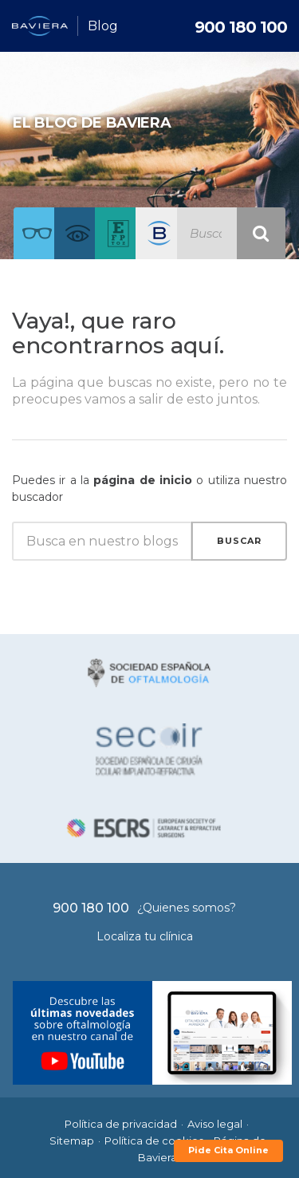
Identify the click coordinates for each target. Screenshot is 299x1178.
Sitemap (71, 1140)
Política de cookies (153, 1140)
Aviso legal (214, 1123)
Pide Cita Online (228, 1150)
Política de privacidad (121, 1123)
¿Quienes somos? (186, 907)
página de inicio (142, 480)
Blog (103, 25)
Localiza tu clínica (144, 936)
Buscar (239, 540)
